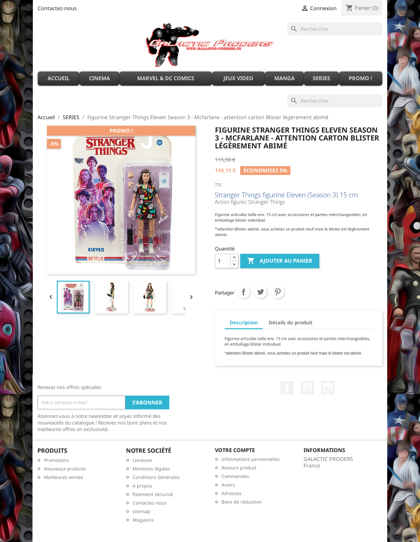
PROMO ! (360, 78)
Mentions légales (151, 469)
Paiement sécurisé (153, 494)
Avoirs (228, 485)
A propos (142, 486)
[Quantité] (223, 261)
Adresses (231, 493)
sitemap (141, 511)
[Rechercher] (334, 28)
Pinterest (277, 291)
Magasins (143, 520)
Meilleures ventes (63, 477)
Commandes (235, 476)
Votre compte (235, 450)
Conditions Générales (156, 477)
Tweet (260, 291)
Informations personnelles (250, 459)
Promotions (56, 460)
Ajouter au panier (279, 261)
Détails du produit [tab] (291, 322)
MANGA (284, 78)
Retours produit (238, 468)
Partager (243, 291)
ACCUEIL (59, 78)
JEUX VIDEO (238, 78)
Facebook (287, 387)
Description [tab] (244, 322)
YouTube (307, 387)
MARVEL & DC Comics (165, 78)
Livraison (142, 460)
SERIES (321, 78)
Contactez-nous (57, 8)
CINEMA (99, 78)
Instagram (327, 387)
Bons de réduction (241, 502)
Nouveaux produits (65, 469)
